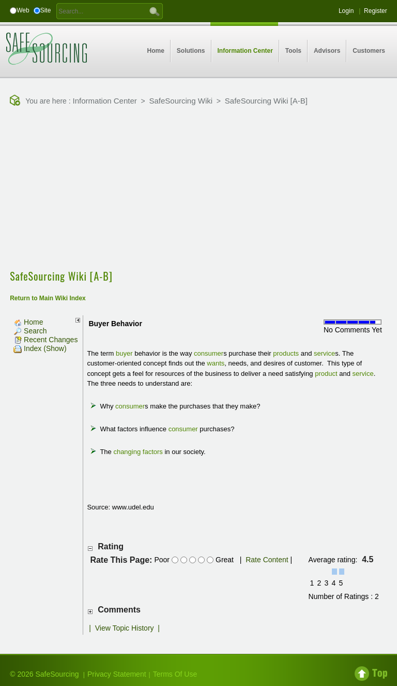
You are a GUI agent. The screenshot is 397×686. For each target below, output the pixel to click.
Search (30, 331)
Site (45, 10)
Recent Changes (45, 339)
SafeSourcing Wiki (181, 100)
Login (346, 10)
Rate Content (267, 560)
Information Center (105, 100)
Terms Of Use (175, 674)
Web (23, 10)
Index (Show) (39, 348)
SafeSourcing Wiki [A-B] (266, 100)
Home (28, 322)
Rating (111, 546)
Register (375, 10)
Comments (119, 609)
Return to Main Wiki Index (48, 298)
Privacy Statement (116, 674)
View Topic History (124, 628)
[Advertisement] (203, 188)
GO (154, 11)
